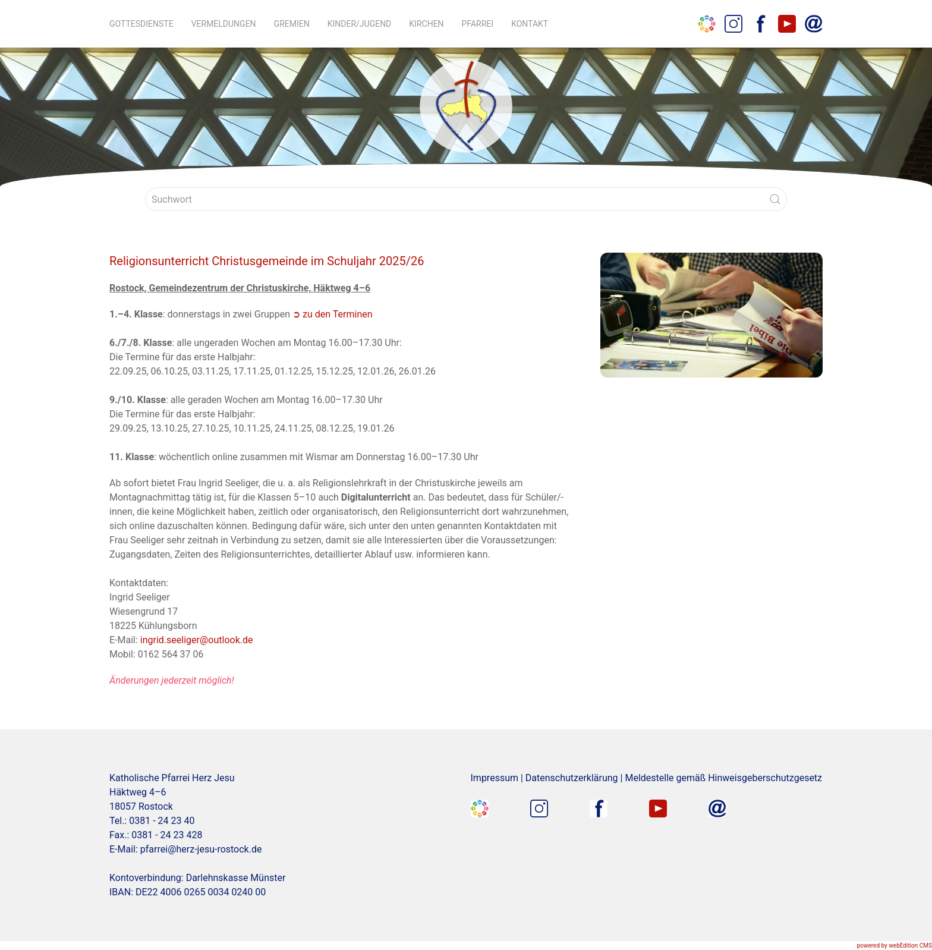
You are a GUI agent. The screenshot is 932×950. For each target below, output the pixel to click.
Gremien (292, 24)
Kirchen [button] (426, 24)
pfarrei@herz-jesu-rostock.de (201, 849)
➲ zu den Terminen (332, 314)
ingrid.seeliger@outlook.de (196, 640)
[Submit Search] (775, 199)
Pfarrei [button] (478, 24)
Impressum (495, 778)
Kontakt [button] (529, 24)
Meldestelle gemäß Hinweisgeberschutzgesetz (723, 778)
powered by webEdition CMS (894, 945)
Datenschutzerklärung (571, 778)
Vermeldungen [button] (223, 24)
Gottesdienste (141, 24)
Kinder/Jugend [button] (360, 24)
